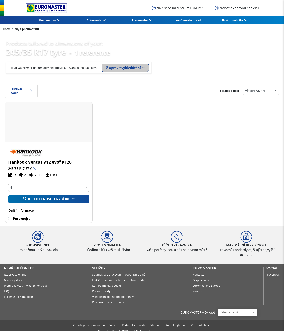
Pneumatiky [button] (48, 20)
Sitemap (155, 325)
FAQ (6, 291)
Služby (99, 268)
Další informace (21, 210)
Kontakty (198, 274)
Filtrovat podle (21, 91)
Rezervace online (15, 274)
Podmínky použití (134, 325)
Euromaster (204, 268)
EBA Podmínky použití (106, 285)
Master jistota (13, 280)
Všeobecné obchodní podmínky (113, 297)
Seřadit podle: (229, 91)
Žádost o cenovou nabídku (46, 199)
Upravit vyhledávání (123, 68)
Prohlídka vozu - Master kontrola (25, 285)
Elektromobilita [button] (232, 20)
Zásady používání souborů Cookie (95, 325)
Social (272, 268)
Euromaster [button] (140, 20)
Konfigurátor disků (188, 20)
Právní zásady (101, 291)
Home (7, 29)
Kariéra (197, 291)
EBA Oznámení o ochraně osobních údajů (119, 280)
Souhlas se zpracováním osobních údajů (119, 274)
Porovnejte (21, 218)
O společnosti (202, 280)
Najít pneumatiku (26, 29)
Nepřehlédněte (19, 268)
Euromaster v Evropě (206, 285)
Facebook (273, 274)
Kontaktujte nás (176, 325)
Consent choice (201, 325)
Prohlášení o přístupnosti (109, 302)
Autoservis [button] (94, 20)
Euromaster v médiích (18, 297)
